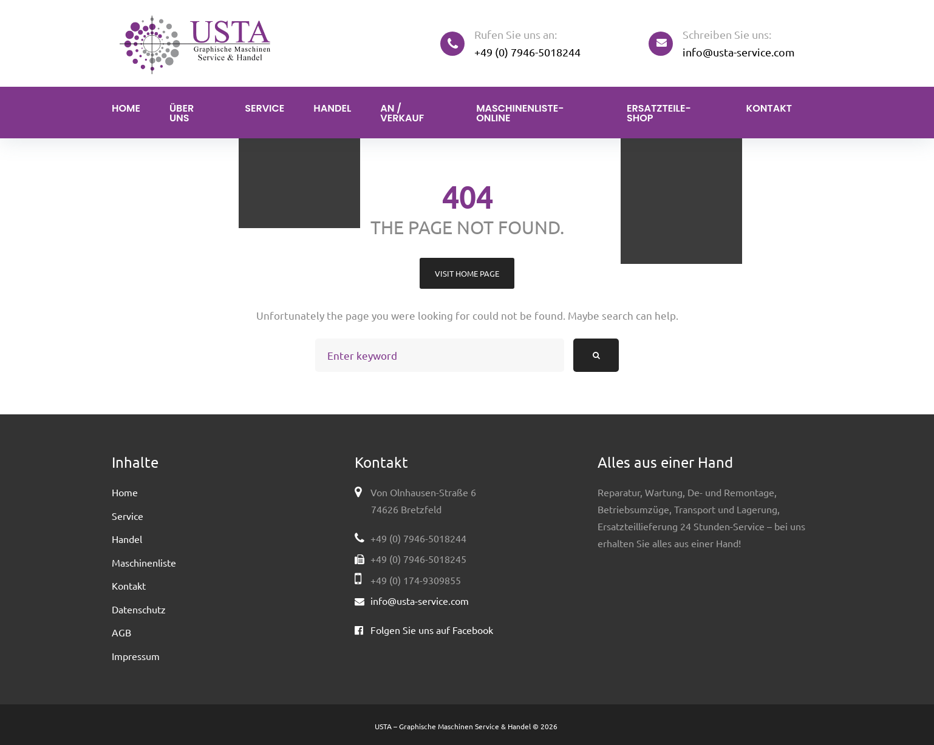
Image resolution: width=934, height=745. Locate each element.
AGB (121, 632)
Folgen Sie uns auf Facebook (431, 630)
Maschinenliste (144, 562)
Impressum (136, 656)
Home (126, 108)
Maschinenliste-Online (520, 113)
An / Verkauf (402, 113)
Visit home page (467, 273)
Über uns (181, 113)
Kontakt (769, 108)
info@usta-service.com (739, 52)
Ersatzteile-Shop (659, 113)
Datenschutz (139, 609)
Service (264, 108)
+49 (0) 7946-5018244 (527, 52)
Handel (332, 108)
